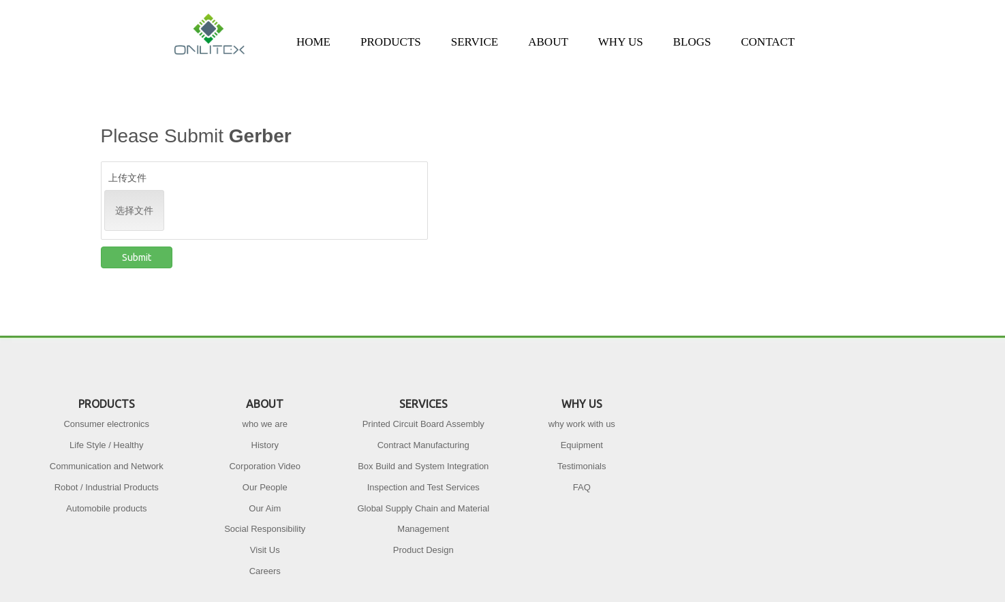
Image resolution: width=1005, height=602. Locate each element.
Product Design (423, 550)
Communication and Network (107, 466)
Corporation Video (264, 466)
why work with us (581, 424)
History (265, 445)
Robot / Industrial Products (107, 487)
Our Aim (265, 508)
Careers (265, 571)
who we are (265, 424)
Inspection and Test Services (423, 487)
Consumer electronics (106, 424)
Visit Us (265, 550)
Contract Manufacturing (423, 445)
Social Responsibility (264, 529)
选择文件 (134, 210)
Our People (265, 487)
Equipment (582, 445)
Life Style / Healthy (106, 445)
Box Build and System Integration (423, 466)
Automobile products (106, 508)
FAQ (582, 487)
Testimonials (581, 466)
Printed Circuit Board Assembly (423, 424)
